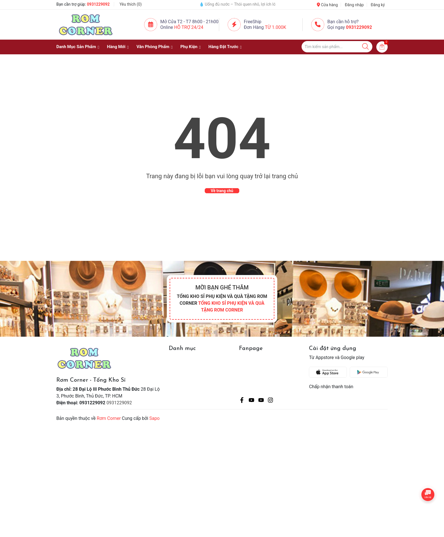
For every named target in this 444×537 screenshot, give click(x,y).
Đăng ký (378, 5)
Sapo (154, 418)
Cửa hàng (327, 5)
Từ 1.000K (275, 27)
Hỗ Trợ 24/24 (188, 27)
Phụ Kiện (188, 46)
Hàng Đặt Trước (223, 46)
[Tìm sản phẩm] (337, 46)
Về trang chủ (222, 190)
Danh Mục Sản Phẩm (76, 46)
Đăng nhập (354, 5)
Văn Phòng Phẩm (152, 46)
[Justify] (365, 46)
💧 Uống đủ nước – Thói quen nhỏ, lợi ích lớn (247, 4)
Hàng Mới (116, 46)
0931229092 (98, 4)
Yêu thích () (130, 4)
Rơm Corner (109, 418)
